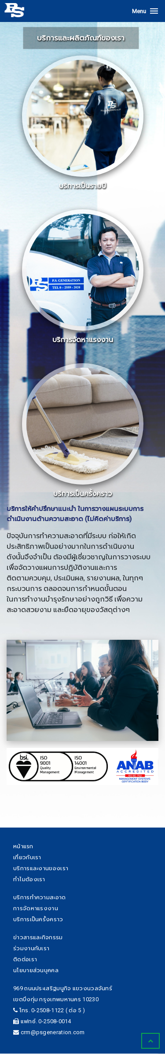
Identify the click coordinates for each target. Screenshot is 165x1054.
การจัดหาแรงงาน (35, 908)
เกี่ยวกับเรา (27, 857)
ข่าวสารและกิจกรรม (38, 937)
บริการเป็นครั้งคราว (38, 919)
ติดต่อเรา (25, 959)
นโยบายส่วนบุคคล (36, 970)
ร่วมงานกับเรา (31, 948)
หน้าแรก (23, 846)
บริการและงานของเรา (40, 868)
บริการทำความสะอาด (39, 897)
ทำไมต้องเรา (29, 879)
